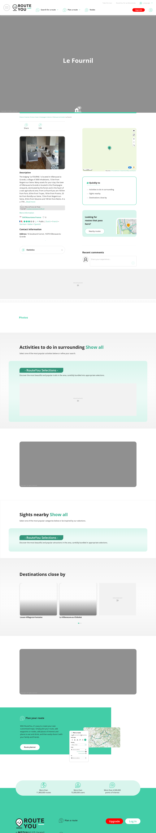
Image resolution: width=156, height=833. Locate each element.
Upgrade (138, 10)
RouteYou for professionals (126, 3)
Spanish (37, 224)
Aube (36, 117)
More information (27, 213)
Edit (40, 126)
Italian (30, 224)
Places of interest (24, 117)
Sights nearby (93, 193)
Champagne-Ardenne (45, 117)
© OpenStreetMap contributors (128, 170)
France (32, 117)
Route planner (30, 739)
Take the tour (107, 3)
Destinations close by (97, 197)
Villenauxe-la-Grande (59, 117)
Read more (30, 202)
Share (26, 126)
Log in (133, 813)
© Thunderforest (115, 170)
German (23, 224)
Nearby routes (95, 231)
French (55, 221)
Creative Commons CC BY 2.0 (35, 209)
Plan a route (68, 812)
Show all (95, 347)
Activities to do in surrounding (100, 189)
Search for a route (71, 826)
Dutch (48, 221)
